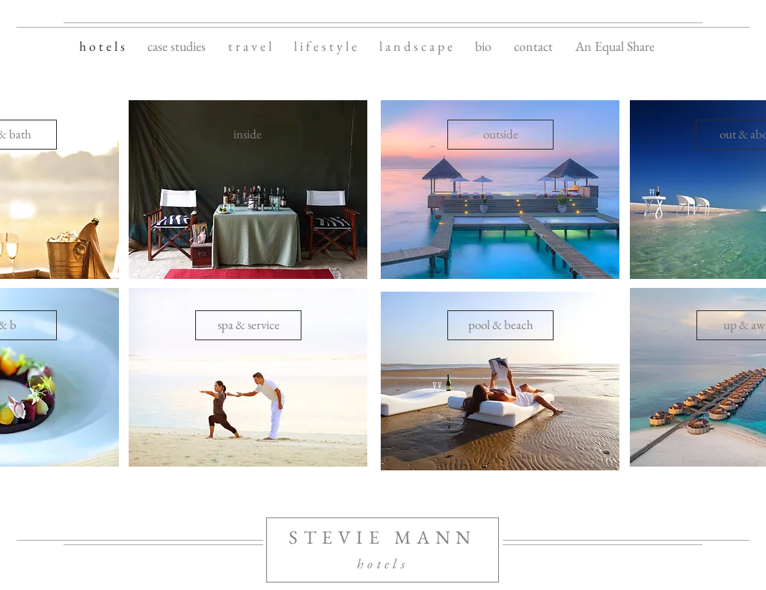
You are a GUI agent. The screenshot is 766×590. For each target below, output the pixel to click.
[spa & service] (248, 325)
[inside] (247, 135)
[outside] (500, 135)
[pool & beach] (500, 325)
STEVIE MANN (383, 537)
